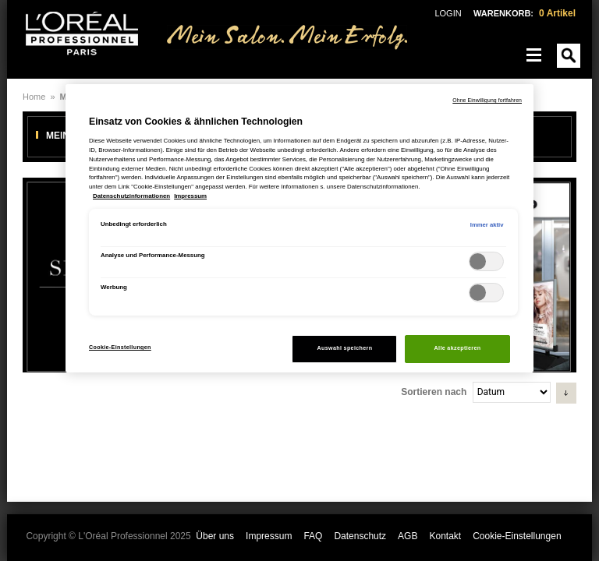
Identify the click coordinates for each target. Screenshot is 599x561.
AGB (407, 536)
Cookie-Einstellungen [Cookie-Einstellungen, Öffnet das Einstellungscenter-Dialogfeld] (120, 347)
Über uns (215, 536)
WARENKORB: (524, 13)
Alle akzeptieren (457, 348)
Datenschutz (360, 536)
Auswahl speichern (345, 348)
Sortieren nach (433, 391)
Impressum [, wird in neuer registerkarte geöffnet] (190, 195)
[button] (566, 393)
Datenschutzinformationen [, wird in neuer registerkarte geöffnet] (131, 195)
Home (34, 96)
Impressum (269, 536)
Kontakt (445, 536)
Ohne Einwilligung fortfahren (487, 100)
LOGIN (447, 13)
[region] (299, 228)
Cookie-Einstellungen (517, 536)
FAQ (312, 536)
